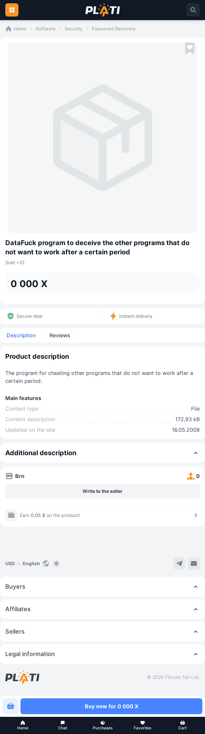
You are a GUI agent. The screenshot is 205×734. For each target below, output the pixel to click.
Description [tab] (21, 335)
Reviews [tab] (60, 335)
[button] (23, 725)
